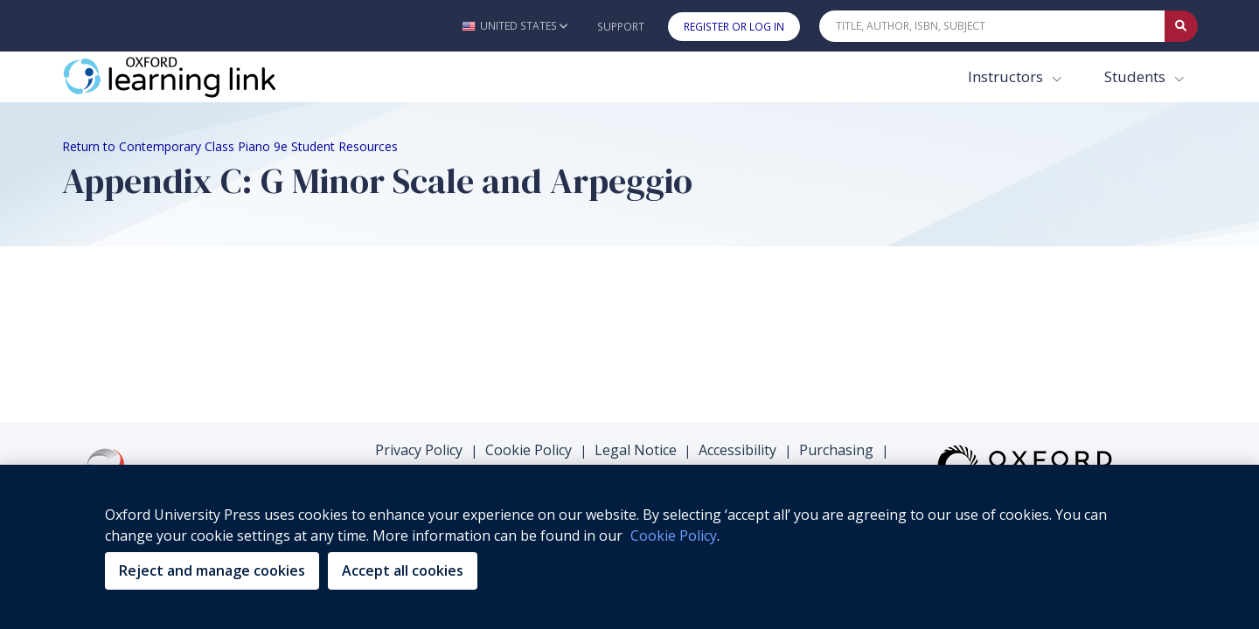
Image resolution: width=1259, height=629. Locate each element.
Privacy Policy (419, 274)
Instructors (1007, 76)
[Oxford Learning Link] (193, 77)
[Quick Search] (992, 26)
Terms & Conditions (605, 297)
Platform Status (744, 297)
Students (1136, 76)
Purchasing (836, 274)
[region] (629, 547)
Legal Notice (636, 274)
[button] (514, 25)
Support (620, 26)
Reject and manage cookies (212, 570)
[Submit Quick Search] (1181, 26)
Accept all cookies (402, 570)
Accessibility (737, 274)
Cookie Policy (528, 274)
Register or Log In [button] (734, 26)
